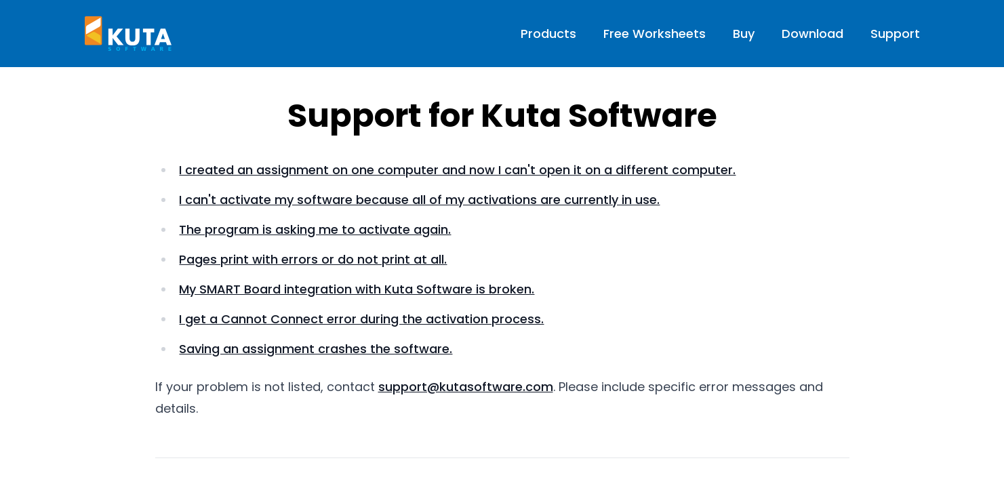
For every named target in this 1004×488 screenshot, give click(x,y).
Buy (744, 33)
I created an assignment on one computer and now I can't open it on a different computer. (457, 169)
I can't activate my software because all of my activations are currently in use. (419, 199)
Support (895, 33)
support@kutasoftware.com (465, 386)
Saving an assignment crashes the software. (315, 348)
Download (812, 33)
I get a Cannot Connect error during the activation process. (361, 318)
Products (548, 33)
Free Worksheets (654, 33)
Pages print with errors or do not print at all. (313, 259)
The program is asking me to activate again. (315, 229)
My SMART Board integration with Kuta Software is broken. (356, 289)
